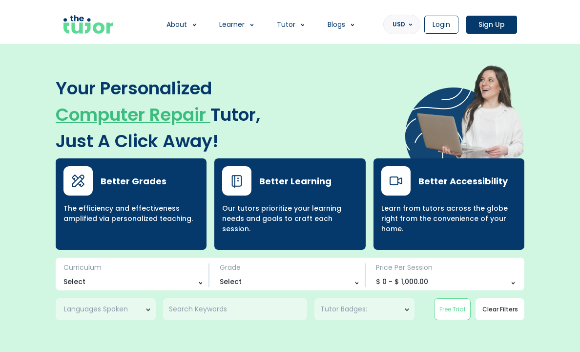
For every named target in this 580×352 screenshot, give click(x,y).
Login (441, 24)
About (176, 24)
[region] (290, 176)
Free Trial (452, 309)
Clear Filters (500, 309)
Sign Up (491, 24)
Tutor (286, 24)
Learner (232, 24)
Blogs (336, 24)
